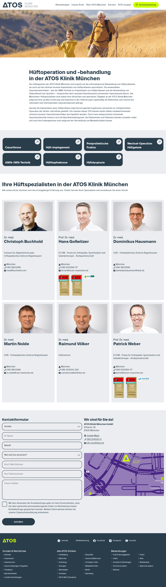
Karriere (112, 5)
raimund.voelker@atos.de (73, 373)
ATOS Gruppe (124, 5)
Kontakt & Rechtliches (14, 551)
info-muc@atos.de (95, 443)
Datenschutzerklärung (26, 513)
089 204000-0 (94, 439)
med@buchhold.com (16, 271)
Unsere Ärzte (77, 5)
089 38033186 (14, 268)
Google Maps (93, 436)
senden (18, 521)
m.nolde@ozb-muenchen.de (20, 373)
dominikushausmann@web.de (130, 271)
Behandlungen (118, 551)
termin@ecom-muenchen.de (74, 271)
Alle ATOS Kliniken (66, 551)
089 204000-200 (70, 370)
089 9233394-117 (69, 268)
